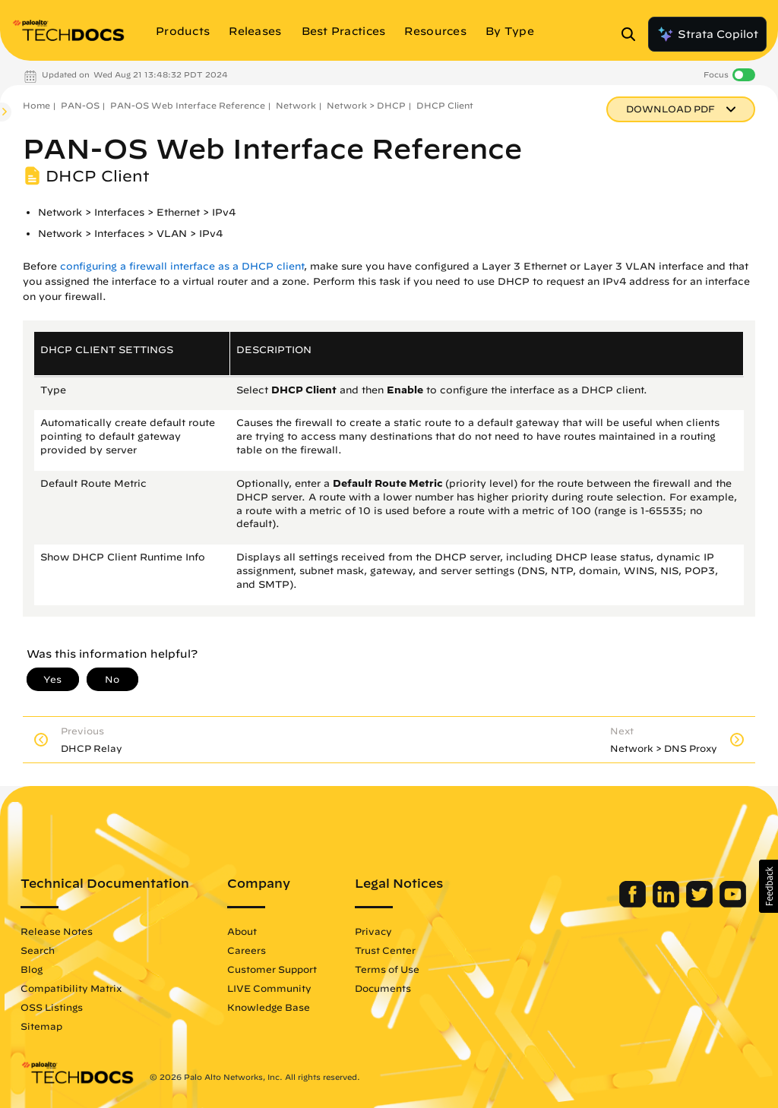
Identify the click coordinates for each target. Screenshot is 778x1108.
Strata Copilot (707, 34)
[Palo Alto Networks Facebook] (634, 904)
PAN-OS (80, 105)
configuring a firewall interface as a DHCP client (182, 266)
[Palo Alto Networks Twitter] (701, 904)
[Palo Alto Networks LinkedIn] (667, 904)
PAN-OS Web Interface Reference (187, 105)
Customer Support (272, 969)
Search (38, 950)
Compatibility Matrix (71, 988)
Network (296, 105)
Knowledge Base (268, 1007)
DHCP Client (444, 105)
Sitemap (41, 1026)
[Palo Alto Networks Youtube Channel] (732, 904)
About (242, 931)
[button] (768, 886)
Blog (32, 969)
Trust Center (385, 950)
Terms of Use (387, 969)
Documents (383, 988)
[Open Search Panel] (632, 34)
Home (36, 105)
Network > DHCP (366, 105)
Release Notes (57, 931)
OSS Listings (52, 1007)
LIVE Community (269, 988)
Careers (246, 950)
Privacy (373, 931)
